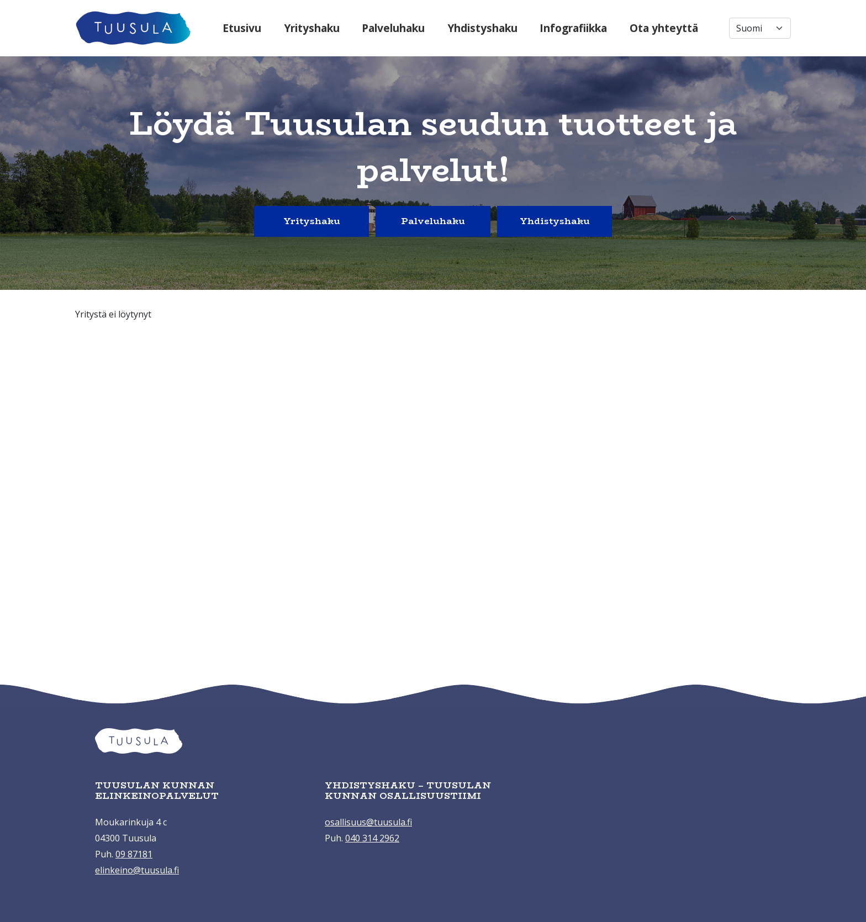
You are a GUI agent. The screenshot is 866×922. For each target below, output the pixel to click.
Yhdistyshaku (482, 27)
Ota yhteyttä (664, 27)
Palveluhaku (393, 27)
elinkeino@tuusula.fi (137, 870)
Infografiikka (573, 27)
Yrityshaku (312, 27)
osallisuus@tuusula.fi (368, 822)
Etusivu (242, 27)
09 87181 (133, 854)
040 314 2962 (372, 838)
